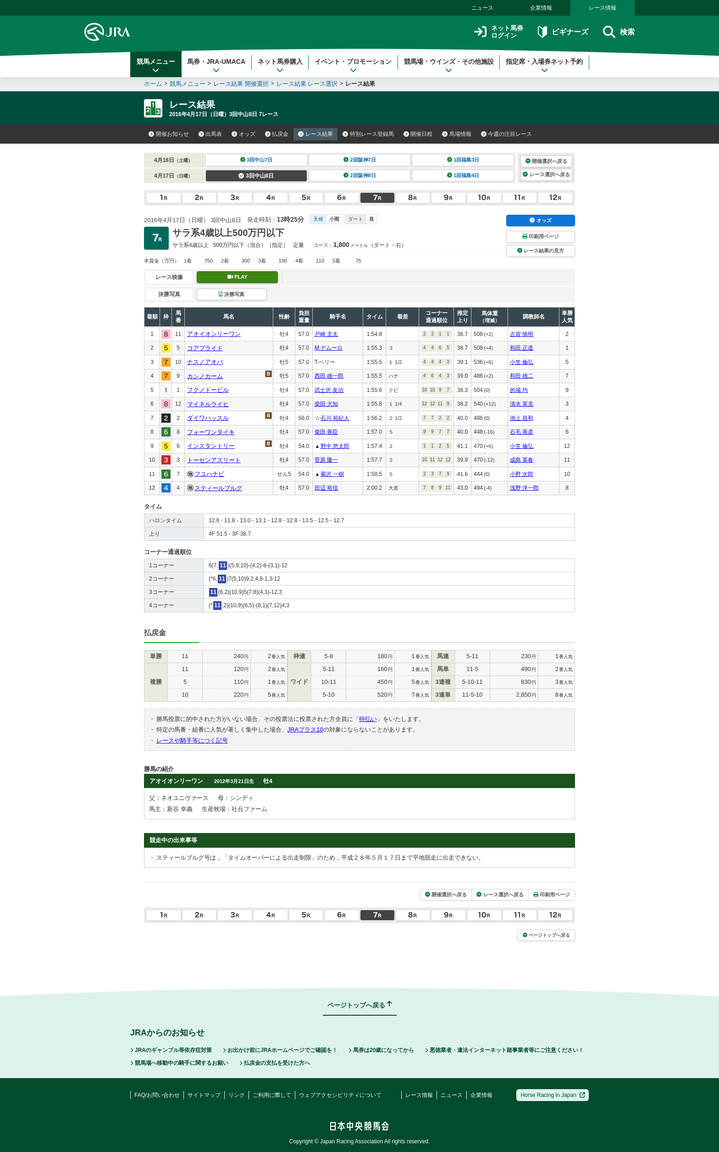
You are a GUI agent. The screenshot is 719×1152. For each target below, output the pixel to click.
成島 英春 (521, 460)
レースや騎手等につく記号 (192, 740)
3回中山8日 (256, 176)
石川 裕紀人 (335, 418)
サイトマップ (204, 1095)
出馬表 (210, 134)
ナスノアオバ (205, 361)
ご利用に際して (272, 1095)
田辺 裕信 (326, 488)
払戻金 (277, 134)
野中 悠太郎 (335, 446)
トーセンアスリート (214, 460)
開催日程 (418, 134)
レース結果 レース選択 (307, 83)
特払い (368, 719)
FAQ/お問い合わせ (157, 1095)
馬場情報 (456, 134)
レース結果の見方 (540, 250)
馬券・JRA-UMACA (216, 65)
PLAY (237, 277)
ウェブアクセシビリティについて (340, 1095)
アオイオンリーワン (214, 333)
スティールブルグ (218, 488)
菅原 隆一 (326, 460)
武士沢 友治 (329, 390)
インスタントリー (211, 445)
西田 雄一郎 (329, 376)
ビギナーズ (563, 32)
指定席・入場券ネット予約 (544, 65)
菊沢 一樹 (332, 474)
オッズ (243, 134)
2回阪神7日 (359, 159)
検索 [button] (619, 32)
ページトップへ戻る (546, 935)
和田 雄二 (521, 376)
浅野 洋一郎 (524, 488)
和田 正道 (521, 348)
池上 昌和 (521, 418)
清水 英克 (521, 404)
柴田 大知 (326, 404)
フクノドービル (208, 389)
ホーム (153, 83)
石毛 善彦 (521, 432)
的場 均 (519, 390)
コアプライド (205, 348)
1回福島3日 (463, 159)
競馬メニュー (156, 65)
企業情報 (541, 8)
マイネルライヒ (208, 404)
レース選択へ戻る (546, 174)
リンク (236, 1095)
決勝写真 (231, 294)
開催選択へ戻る (546, 161)
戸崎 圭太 (326, 334)
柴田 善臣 (326, 432)
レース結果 (315, 134)
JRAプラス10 (305, 729)
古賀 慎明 (521, 334)
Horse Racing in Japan (552, 1095)
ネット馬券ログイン (498, 31)
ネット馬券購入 (280, 65)
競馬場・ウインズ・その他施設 (449, 65)
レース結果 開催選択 (241, 83)
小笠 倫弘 (521, 362)
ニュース (482, 8)
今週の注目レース (506, 134)
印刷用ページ (540, 236)
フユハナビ (209, 473)
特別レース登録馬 (368, 134)
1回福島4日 (463, 175)
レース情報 (602, 8)
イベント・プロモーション (353, 65)
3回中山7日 (256, 159)
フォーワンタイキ (211, 432)
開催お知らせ (169, 134)
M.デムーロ (329, 348)
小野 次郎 (521, 474)
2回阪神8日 (359, 175)
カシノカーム (205, 376)
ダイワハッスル (208, 417)
